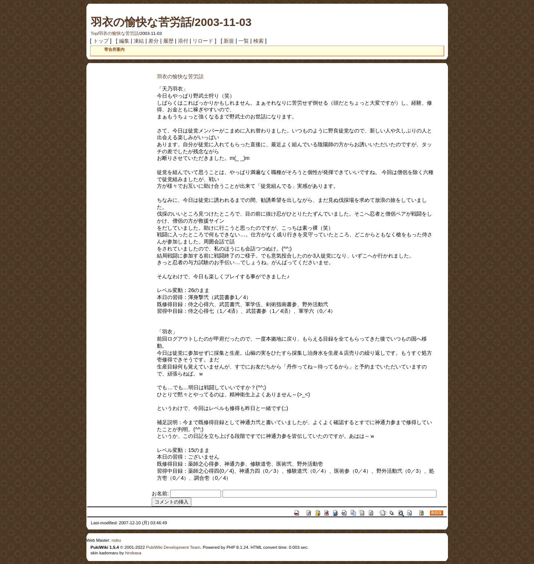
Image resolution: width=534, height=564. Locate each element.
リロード (202, 41)
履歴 (168, 41)
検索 (258, 41)
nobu (116, 540)
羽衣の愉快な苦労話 (119, 33)
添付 (183, 41)
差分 (153, 41)
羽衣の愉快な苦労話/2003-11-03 (171, 22)
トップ (101, 41)
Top (94, 33)
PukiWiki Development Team (173, 547)
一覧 (243, 41)
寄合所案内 (114, 49)
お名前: (161, 493)
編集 (124, 41)
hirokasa (133, 553)
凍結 (139, 41)
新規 (229, 41)
